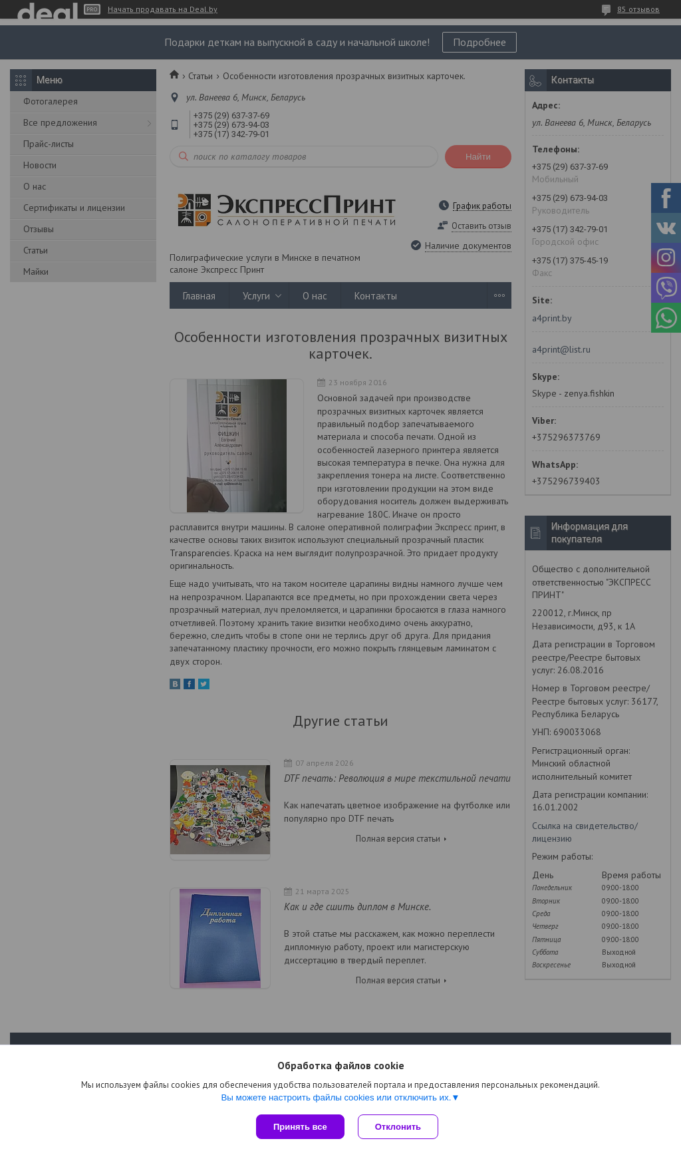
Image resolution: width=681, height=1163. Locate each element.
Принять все (300, 1127)
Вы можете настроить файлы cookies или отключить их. (336, 1097)
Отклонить (398, 1127)
